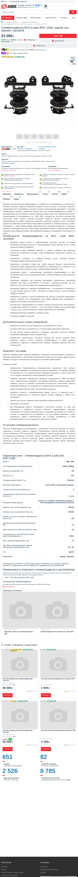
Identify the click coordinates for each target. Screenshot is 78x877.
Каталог (8, 18)
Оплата (3, 869)
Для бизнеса (51, 18)
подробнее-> (12, 176)
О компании (44, 862)
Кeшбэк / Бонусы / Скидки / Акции (12, 872)
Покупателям (36, 18)
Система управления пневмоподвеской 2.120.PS (17, 679)
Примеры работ (22, 18)
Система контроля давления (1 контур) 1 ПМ (57, 679)
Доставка (4, 866)
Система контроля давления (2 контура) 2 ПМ (58, 730)
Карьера (43, 872)
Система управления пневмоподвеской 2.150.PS (17, 731)
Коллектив (43, 866)
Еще (73, 18)
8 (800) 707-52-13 (26, 5)
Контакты (65, 18)
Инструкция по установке (8, 170)
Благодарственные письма (49, 869)
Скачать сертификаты (54, 170)
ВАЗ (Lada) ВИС (9, 587)
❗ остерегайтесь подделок (17, 1)
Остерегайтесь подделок (9, 875)
